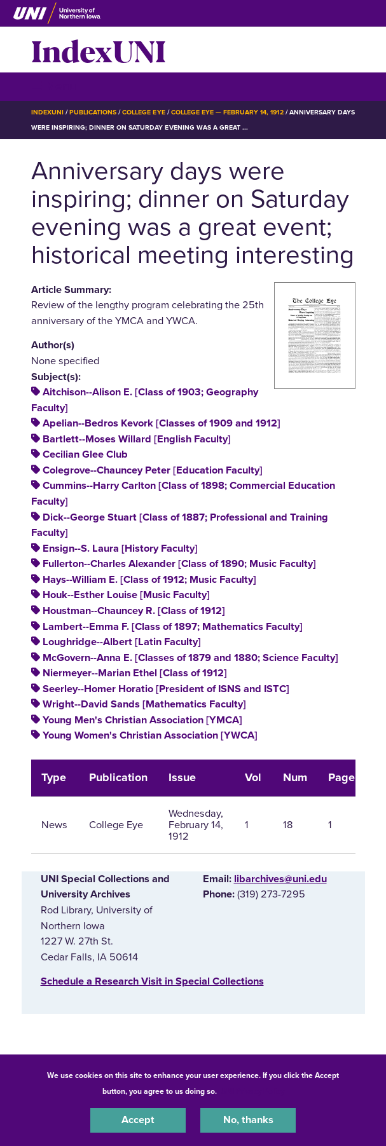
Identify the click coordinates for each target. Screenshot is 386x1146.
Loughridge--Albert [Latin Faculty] (122, 642)
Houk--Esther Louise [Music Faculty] (126, 595)
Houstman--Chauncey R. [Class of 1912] (134, 610)
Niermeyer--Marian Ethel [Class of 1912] (135, 673)
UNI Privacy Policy (252, 1091)
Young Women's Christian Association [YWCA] (150, 735)
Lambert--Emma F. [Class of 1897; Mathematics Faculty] (173, 626)
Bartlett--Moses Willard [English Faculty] (137, 439)
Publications (92, 112)
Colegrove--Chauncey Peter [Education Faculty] (153, 470)
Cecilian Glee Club (85, 454)
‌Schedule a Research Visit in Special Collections (152, 981)
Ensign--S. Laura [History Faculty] (120, 548)
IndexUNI (98, 49)
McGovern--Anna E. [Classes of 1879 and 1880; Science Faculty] (190, 657)
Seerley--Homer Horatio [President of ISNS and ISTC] (166, 689)
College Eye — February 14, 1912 (227, 112)
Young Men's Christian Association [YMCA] (142, 720)
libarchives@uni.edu (280, 879)
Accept (138, 1120)
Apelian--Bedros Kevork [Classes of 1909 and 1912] (161, 423)
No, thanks (248, 1120)
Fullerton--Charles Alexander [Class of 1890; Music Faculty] (179, 563)
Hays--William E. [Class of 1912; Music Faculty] (149, 579)
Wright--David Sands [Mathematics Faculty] (144, 704)
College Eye (143, 112)
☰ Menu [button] (53, 86)
